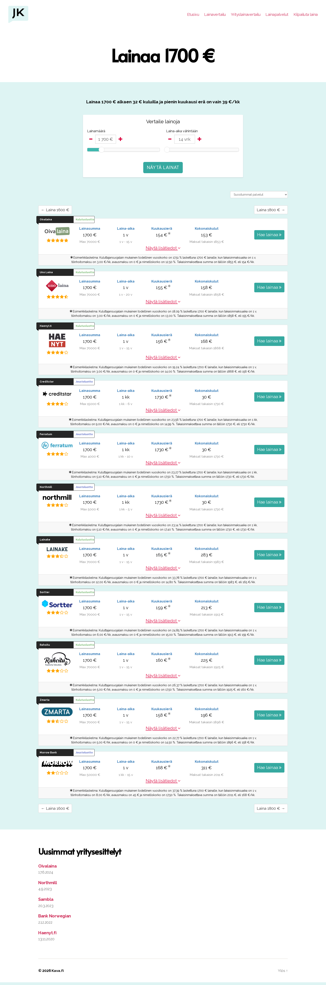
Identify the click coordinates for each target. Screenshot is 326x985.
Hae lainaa (269, 235)
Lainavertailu (215, 15)
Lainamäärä (96, 132)
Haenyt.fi (48, 935)
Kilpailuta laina (306, 15)
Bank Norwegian (55, 918)
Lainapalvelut (276, 15)
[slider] (101, 151)
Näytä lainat (163, 169)
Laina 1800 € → (269, 211)
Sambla (46, 902)
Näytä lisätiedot (163, 250)
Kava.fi (58, 973)
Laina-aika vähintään (182, 132)
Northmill (47, 885)
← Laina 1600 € (56, 211)
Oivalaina (48, 868)
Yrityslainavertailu (246, 15)
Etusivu (193, 15)
